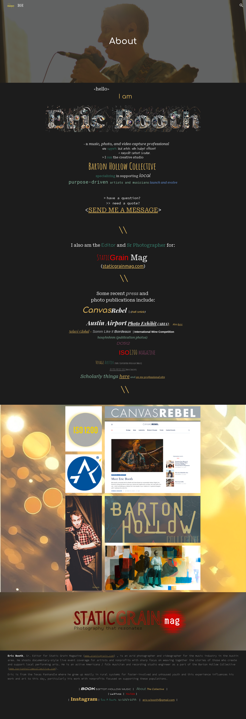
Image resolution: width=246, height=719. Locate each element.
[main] (123, 41)
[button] (241, 5)
